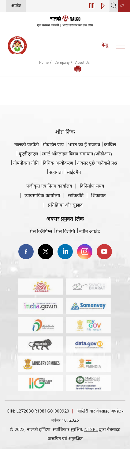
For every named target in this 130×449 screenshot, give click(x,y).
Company (61, 62)
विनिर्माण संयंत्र (92, 186)
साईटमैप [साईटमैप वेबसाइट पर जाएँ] (74, 172)
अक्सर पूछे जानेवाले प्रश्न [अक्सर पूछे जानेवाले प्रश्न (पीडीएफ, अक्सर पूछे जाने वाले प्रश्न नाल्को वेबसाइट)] (97, 163)
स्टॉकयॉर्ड (76, 195)
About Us (82, 62)
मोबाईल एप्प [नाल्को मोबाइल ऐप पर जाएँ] (53, 144)
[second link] (124, 6)
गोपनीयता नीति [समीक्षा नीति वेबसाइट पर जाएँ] (26, 163)
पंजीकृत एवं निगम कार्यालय (49, 186)
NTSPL (91, 429)
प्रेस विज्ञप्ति (65, 231)
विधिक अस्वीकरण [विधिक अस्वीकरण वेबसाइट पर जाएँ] (58, 163)
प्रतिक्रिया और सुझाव (65, 205)
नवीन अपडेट (89, 231)
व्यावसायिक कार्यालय (42, 195)
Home (44, 62)
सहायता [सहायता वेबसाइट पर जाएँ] (56, 172)
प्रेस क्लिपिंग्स (41, 231)
